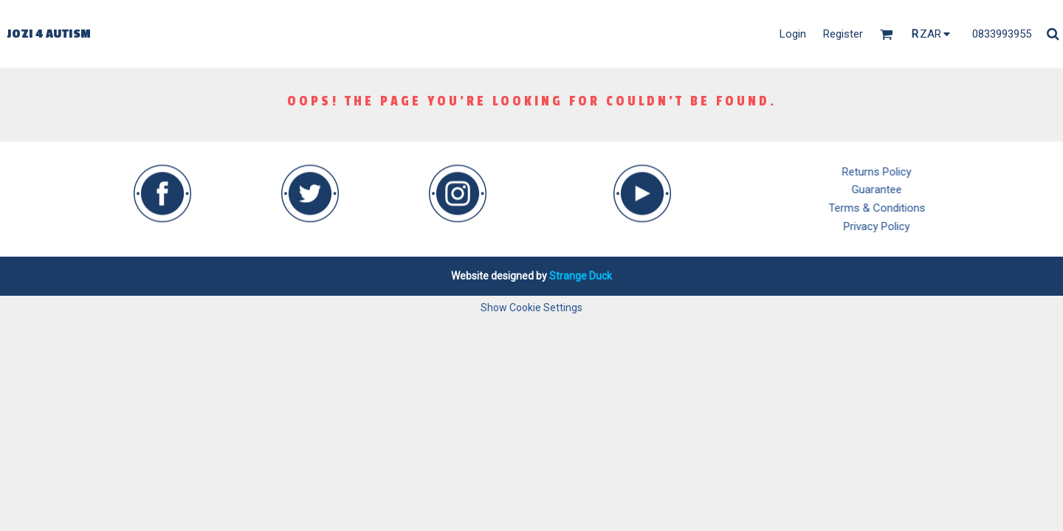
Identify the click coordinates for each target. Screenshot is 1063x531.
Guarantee (898, 189)
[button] (162, 183)
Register (843, 34)
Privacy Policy (898, 226)
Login (793, 34)
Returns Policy (898, 171)
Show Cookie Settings (531, 307)
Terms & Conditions (898, 208)
